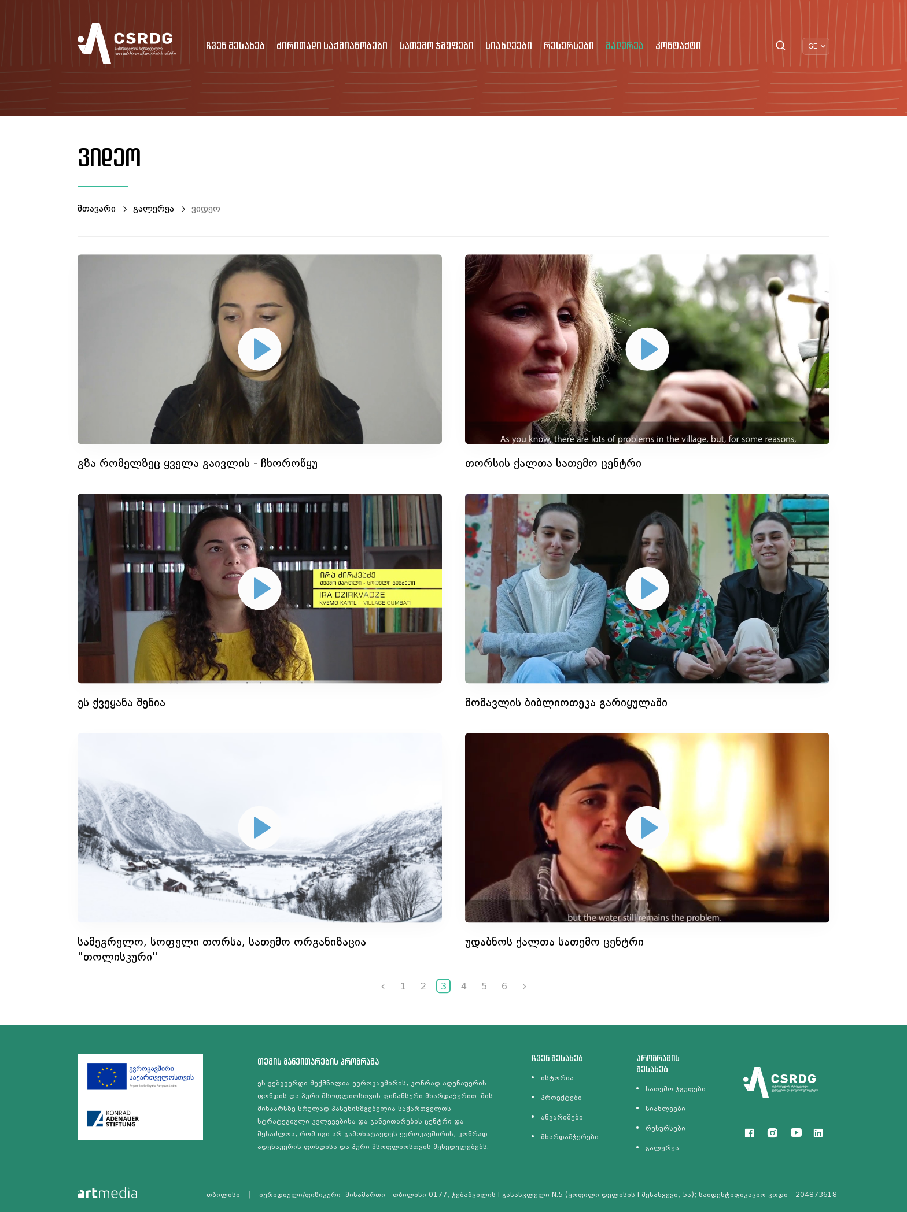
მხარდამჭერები (570, 1137)
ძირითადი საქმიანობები (332, 46)
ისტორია (557, 1078)
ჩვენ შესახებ (235, 46)
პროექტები (561, 1098)
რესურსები (569, 46)
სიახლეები (508, 46)
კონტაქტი (678, 46)
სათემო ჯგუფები (436, 46)
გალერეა (625, 46)
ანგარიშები (562, 1117)
